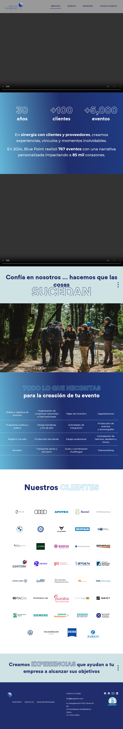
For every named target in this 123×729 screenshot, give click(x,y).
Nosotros (88, 6)
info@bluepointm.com (74, 699)
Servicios (55, 6)
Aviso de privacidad (46, 702)
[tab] (40, 368)
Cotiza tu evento (108, 6)
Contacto (29, 702)
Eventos (71, 6)
